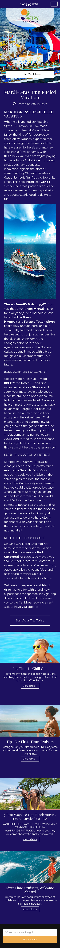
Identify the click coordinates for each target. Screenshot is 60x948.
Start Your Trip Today (30, 620)
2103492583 (29, 4)
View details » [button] (30, 686)
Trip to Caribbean (30, 74)
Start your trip (30, 939)
